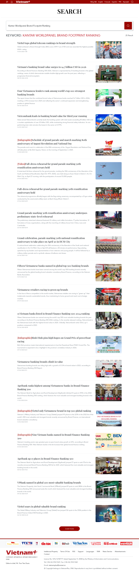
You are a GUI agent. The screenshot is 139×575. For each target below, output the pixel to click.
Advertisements (120, 551)
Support (80, 551)
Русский (126, 2)
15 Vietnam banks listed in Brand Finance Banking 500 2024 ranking (53, 313)
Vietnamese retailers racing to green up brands (42, 289)
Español (114, 2)
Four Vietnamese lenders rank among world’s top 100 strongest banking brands (51, 92)
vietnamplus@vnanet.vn (57, 565)
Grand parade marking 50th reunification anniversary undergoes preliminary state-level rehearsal (52, 214)
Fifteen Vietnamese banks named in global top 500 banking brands (53, 265)
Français (107, 2)
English (100, 2)
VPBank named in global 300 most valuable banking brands (49, 482)
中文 (120, 2)
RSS (73, 551)
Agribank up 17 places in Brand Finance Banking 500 (45, 458)
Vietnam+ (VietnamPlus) (23, 1)
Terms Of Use (65, 551)
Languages (90, 551)
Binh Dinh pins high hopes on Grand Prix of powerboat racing (54, 339)
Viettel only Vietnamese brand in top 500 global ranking (54, 410)
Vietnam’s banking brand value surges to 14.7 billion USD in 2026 (51, 67)
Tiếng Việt (93, 2)
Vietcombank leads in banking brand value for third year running (52, 116)
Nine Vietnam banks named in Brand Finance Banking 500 (53, 436)
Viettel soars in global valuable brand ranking (41, 506)
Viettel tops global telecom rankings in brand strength (46, 43)
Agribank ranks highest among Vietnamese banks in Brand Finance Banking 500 (53, 387)
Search (69, 11)
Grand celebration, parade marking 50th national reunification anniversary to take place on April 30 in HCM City (51, 239)
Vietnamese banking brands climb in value (40, 361)
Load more (69, 528)
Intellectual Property (51, 551)
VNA (98, 551)
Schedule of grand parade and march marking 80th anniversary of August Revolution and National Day (52, 141)
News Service (107, 551)
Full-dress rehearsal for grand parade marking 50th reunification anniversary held (49, 165)
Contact (47, 554)
